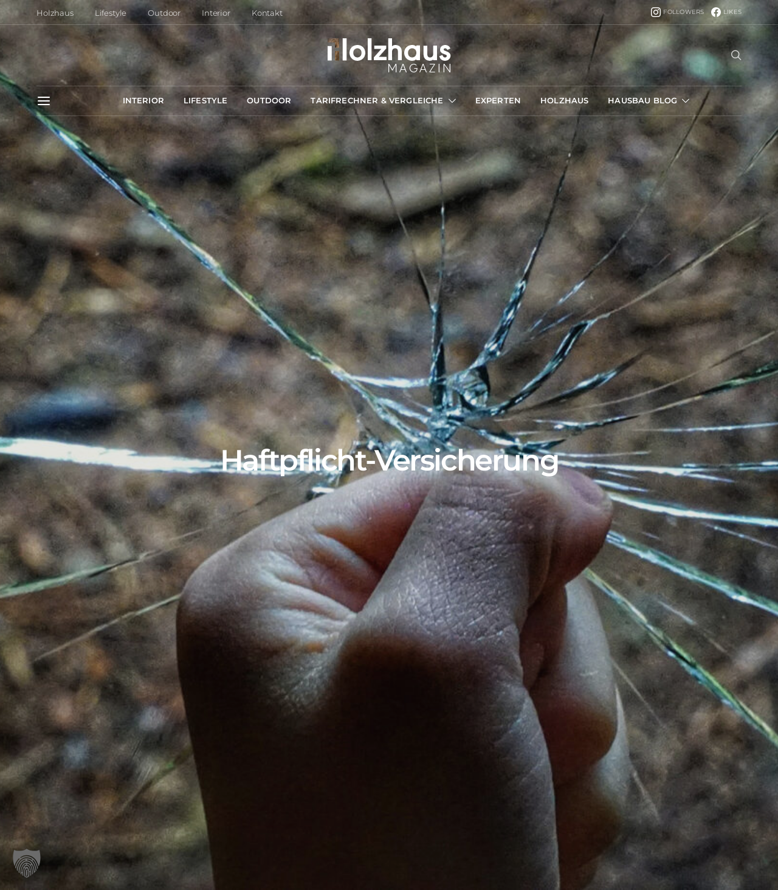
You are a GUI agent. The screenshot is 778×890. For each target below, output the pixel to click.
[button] (26, 863)
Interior (216, 13)
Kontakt (267, 13)
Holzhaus (55, 13)
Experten (498, 100)
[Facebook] (726, 12)
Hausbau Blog (642, 100)
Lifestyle (111, 13)
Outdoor (164, 13)
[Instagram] (677, 12)
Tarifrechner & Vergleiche (377, 100)
